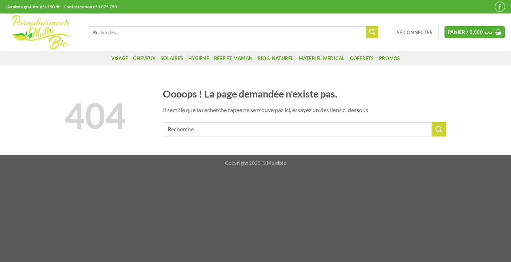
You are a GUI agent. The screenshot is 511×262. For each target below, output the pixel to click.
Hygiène (198, 58)
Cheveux (144, 58)
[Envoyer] (372, 32)
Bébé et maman (233, 58)
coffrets (362, 58)
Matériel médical (322, 58)
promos (389, 58)
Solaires (172, 58)
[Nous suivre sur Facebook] (500, 6)
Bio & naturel (275, 58)
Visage (119, 58)
